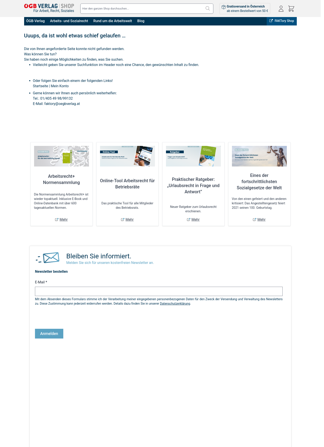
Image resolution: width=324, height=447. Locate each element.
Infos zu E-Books (86, 404)
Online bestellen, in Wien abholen (215, 370)
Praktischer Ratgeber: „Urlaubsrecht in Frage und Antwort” (193, 185)
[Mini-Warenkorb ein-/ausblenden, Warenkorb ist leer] (291, 8)
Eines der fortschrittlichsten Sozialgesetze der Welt (259, 181)
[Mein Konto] (281, 8)
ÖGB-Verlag (36, 21)
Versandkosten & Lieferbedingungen (100, 398)
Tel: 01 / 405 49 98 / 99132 (271, 416)
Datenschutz (32, 410)
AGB (27, 398)
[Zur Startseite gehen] (49, 6)
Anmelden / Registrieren (163, 398)
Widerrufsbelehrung (37, 417)
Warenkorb (154, 417)
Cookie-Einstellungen (38, 423)
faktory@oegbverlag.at (62, 104)
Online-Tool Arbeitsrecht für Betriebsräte (127, 184)
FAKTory (251, 370)
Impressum (32, 404)
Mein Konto (60, 86)
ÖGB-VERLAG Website (279, 370)
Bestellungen (156, 404)
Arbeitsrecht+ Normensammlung (61, 179)
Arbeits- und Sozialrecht (69, 21)
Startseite (40, 86)
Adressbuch (155, 410)
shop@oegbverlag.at (267, 411)
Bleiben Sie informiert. (98, 256)
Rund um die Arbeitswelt (113, 21)
